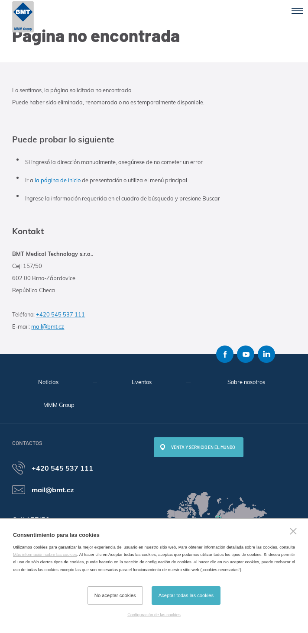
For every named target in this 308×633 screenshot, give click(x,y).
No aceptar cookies (115, 595)
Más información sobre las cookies (45, 554)
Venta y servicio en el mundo (203, 447)
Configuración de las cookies (154, 614)
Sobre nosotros (246, 381)
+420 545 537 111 (60, 314)
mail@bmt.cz (47, 326)
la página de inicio (58, 180)
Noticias (48, 381)
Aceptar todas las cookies (186, 595)
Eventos (142, 381)
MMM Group (59, 404)
